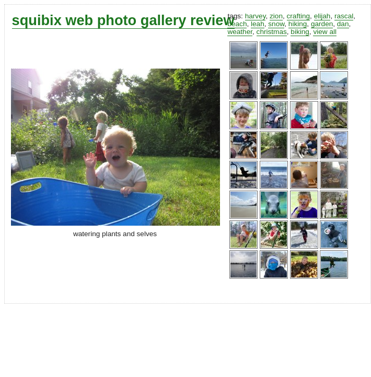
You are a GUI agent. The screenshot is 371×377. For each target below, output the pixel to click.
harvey (255, 16)
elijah (322, 16)
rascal (343, 16)
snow (276, 24)
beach (237, 24)
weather (239, 32)
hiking (297, 24)
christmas (272, 32)
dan (343, 24)
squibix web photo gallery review (123, 20)
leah (257, 24)
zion (276, 16)
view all (325, 32)
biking (300, 32)
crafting (298, 16)
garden (322, 24)
